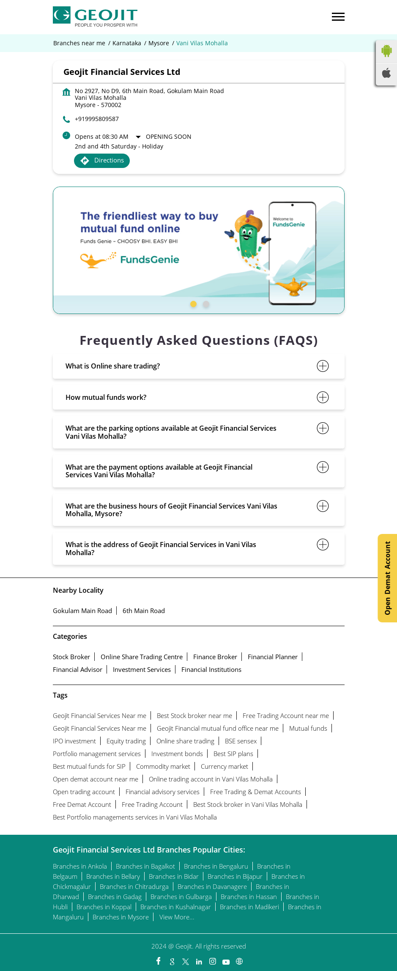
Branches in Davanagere (212, 886)
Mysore (158, 43)
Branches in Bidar (174, 876)
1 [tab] (192, 303)
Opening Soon (169, 136)
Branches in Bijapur (235, 876)
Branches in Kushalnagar (175, 906)
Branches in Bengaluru (216, 866)
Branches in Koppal (104, 906)
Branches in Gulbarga (181, 896)
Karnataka (126, 43)
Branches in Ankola (80, 866)
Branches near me (79, 43)
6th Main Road (144, 610)
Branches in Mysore (121, 917)
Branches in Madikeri (249, 906)
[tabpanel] (198, 250)
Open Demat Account (387, 578)
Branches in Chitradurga (134, 886)
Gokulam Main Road (82, 610)
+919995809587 (97, 119)
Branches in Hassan (249, 896)
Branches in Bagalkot (145, 866)
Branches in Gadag (115, 896)
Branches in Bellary (113, 876)
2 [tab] (205, 303)
